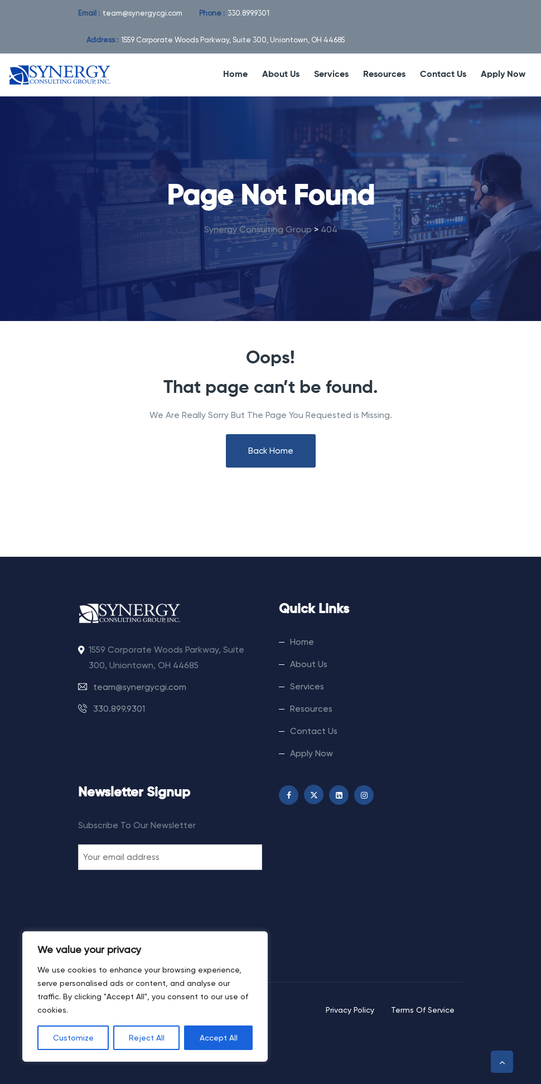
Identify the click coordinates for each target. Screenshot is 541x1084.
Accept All (219, 1037)
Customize (73, 1037)
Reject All (147, 1037)
